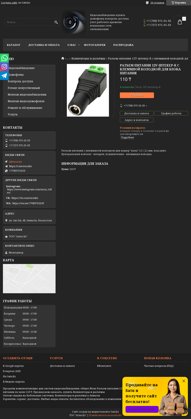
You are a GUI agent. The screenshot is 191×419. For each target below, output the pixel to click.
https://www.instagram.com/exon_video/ (29, 191)
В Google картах (13, 366)
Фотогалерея (94, 45)
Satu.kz (115, 411)
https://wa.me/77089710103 (28, 203)
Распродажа (123, 45)
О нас (71, 45)
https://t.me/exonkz (20, 166)
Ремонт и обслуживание (25, 108)
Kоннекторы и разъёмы (88, 58)
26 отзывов (157, 2)
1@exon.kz (15, 161)
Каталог (13, 45)
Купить (138, 95)
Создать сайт (9, 2)
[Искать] (56, 22)
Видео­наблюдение (21, 68)
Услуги (13, 114)
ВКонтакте (104, 366)
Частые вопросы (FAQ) (159, 366)
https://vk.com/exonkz (24, 197)
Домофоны (16, 74)
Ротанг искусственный (24, 88)
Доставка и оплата (44, 45)
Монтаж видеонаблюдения (27, 94)
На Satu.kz (9, 376)
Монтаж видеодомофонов (26, 101)
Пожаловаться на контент (105, 415)
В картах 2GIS (12, 371)
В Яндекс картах (14, 381)
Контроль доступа (20, 81)
